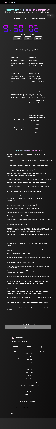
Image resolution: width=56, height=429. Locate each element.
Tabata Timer (29, 378)
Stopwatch (29, 359)
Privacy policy (15, 358)
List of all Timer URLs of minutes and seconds (29, 386)
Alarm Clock (29, 353)
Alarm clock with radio (29, 362)
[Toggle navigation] (49, 2)
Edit (28, 38)
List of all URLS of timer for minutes (29, 398)
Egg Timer (29, 375)
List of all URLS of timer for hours (29, 395)
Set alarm (17, 38)
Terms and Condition (15, 350)
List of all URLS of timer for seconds (29, 401)
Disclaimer (15, 354)
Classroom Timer (29, 372)
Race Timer (29, 369)
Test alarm (38, 38)
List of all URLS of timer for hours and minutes (29, 390)
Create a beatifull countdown (29, 350)
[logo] (10, 2)
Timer (29, 356)
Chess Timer (29, 366)
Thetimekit (42, 351)
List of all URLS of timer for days (29, 382)
